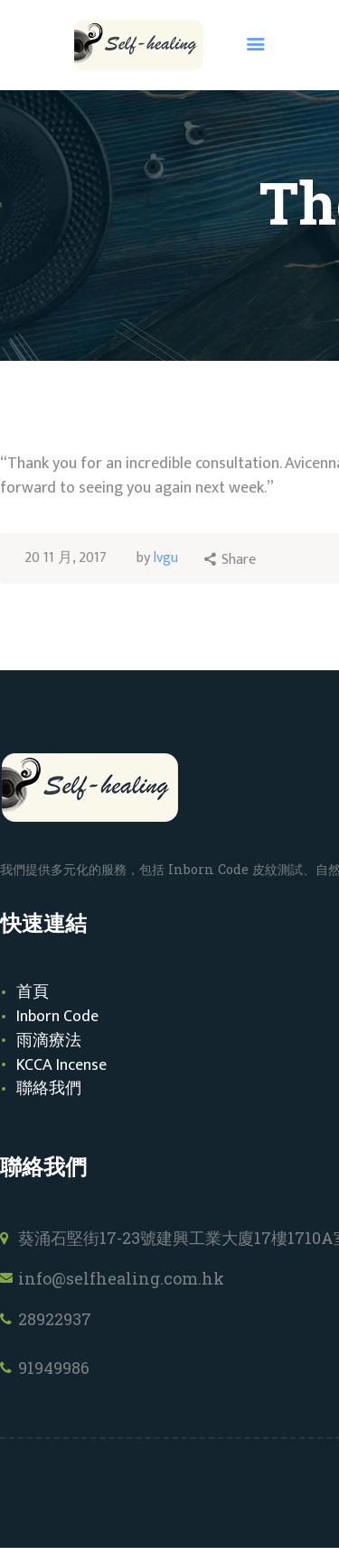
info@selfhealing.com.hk (121, 1278)
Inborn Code (57, 1016)
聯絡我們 (48, 1088)
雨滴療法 (48, 1041)
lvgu (166, 558)
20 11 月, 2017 (65, 558)
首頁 (32, 992)
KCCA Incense (61, 1065)
